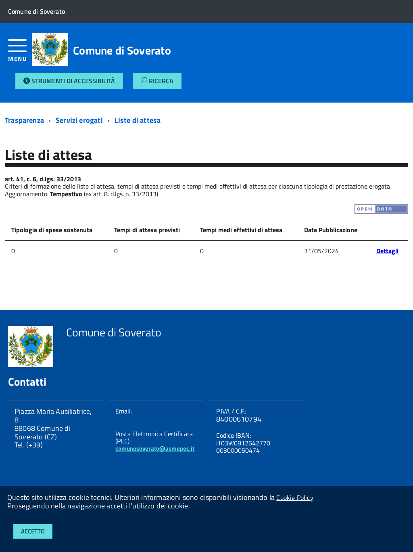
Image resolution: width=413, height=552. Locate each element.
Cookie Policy (294, 497)
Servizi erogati (79, 120)
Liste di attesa (138, 120)
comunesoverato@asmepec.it (154, 448)
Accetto (33, 531)
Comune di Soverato (122, 50)
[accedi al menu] (20, 53)
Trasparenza (24, 120)
